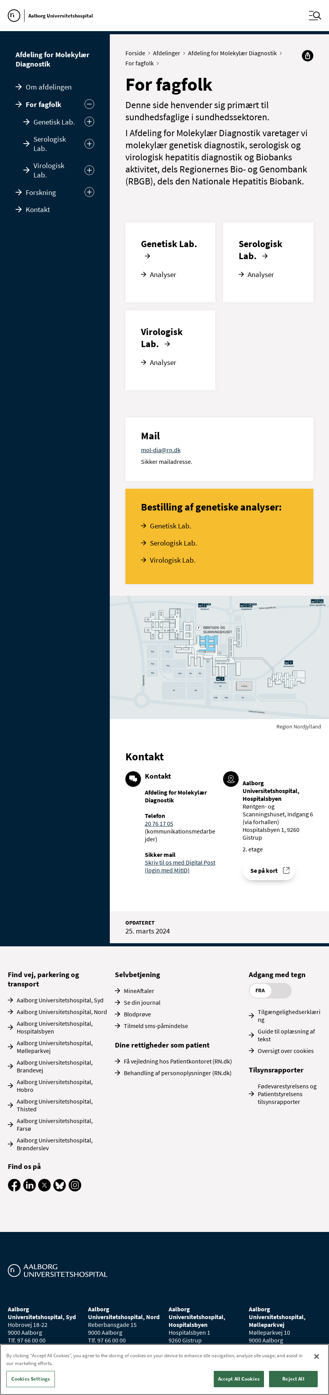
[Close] (316, 1356)
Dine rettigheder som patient (162, 1044)
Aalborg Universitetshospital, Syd (60, 1000)
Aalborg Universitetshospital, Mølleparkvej (55, 1047)
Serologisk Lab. (49, 143)
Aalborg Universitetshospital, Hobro (55, 1085)
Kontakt (38, 209)
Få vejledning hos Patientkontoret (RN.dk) (178, 1061)
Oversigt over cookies (286, 1051)
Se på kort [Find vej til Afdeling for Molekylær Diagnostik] (264, 870)
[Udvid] (89, 121)
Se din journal (142, 1002)
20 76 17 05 (159, 823)
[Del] (307, 55)
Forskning (41, 192)
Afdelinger (168, 53)
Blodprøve (137, 1014)
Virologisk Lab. (48, 170)
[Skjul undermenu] (89, 104)
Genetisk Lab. (54, 121)
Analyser (163, 274)
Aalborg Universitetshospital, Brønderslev (55, 1144)
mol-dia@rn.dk (161, 450)
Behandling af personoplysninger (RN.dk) (178, 1073)
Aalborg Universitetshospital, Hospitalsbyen (55, 1027)
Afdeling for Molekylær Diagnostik (53, 59)
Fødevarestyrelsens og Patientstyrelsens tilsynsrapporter (287, 1093)
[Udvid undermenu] (89, 192)
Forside (137, 53)
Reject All (293, 1379)
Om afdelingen (49, 86)
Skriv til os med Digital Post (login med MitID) (180, 866)
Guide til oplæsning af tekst (286, 1035)
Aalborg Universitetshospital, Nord (62, 1012)
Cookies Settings (30, 1379)
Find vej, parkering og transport (43, 979)
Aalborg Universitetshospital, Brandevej (55, 1066)
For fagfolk (43, 104)
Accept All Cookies (239, 1379)
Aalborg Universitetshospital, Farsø (55, 1124)
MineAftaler (139, 991)
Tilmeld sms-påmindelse (156, 1026)
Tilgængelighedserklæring (289, 1015)
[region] (164, 1369)
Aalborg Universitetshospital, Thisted (55, 1105)
